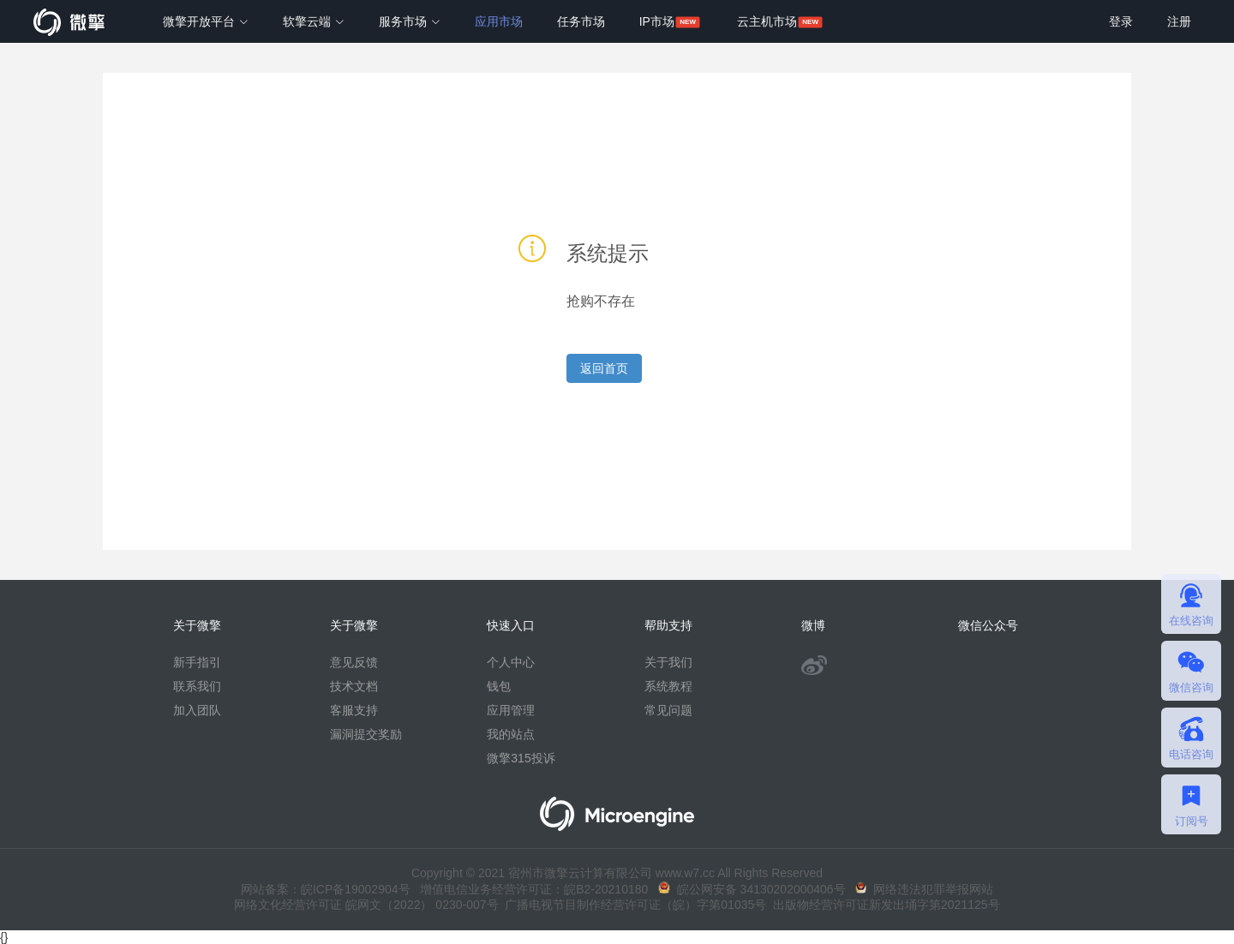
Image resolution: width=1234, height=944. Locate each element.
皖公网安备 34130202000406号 (752, 889)
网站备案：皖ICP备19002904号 (325, 889)
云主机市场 (767, 21)
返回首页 (604, 368)
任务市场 (581, 21)
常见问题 (668, 710)
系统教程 (668, 686)
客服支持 (354, 710)
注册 (1179, 21)
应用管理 (511, 710)
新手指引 (197, 662)
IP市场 (656, 21)
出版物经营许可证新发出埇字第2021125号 (882, 904)
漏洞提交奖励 (366, 734)
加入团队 (197, 710)
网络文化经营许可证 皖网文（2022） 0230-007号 (366, 904)
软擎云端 (313, 21)
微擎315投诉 (520, 758)
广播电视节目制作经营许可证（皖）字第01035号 (633, 904)
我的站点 (511, 734)
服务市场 (409, 21)
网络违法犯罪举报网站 (924, 889)
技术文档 (354, 686)
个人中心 (511, 662)
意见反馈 (354, 662)
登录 (1121, 21)
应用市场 (499, 21)
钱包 (499, 686)
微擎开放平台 (206, 21)
